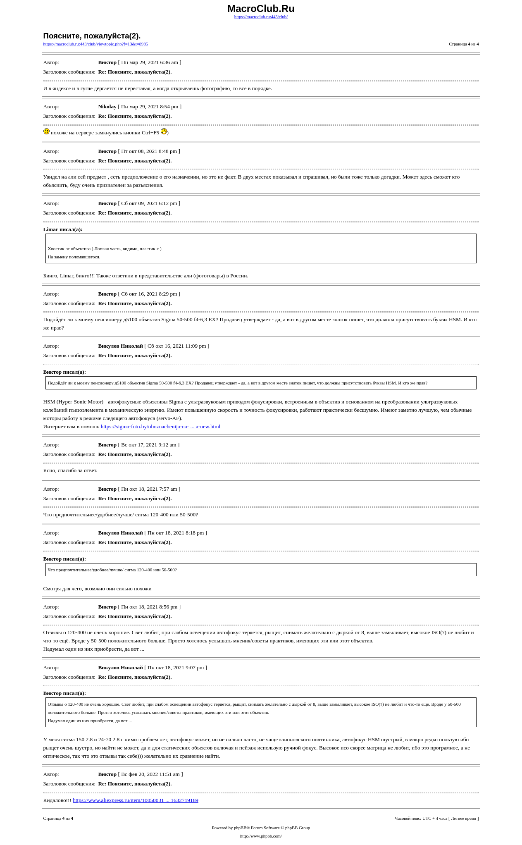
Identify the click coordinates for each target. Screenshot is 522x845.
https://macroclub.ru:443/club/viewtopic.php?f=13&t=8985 (95, 44)
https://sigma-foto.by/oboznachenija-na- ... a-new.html (161, 426)
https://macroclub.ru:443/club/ (261, 16)
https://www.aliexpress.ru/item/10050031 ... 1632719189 (135, 800)
